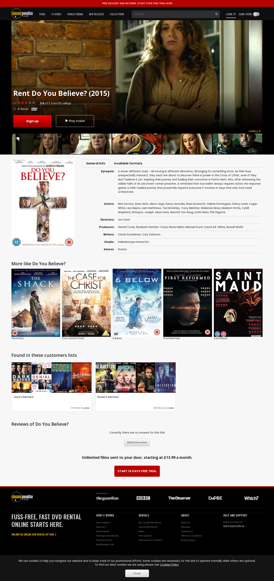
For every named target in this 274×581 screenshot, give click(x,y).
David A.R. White (214, 228)
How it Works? (103, 523)
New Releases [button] (96, 14)
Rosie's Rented (108, 397)
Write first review (137, 443)
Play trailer (75, 121)
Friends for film (104, 540)
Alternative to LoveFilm (150, 540)
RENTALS (144, 515)
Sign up (32, 121)
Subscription (102, 531)
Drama (122, 250)
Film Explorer (145, 536)
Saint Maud (220, 338)
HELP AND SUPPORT (235, 515)
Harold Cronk (126, 228)
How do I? (101, 527)
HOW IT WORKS (105, 515)
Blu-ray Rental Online (150, 523)
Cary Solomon (151, 235)
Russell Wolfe (234, 228)
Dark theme (245, 14)
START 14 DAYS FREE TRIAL (137, 471)
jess (87, 408)
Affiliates (185, 527)
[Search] (172, 14)
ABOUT (185, 515)
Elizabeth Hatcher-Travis (152, 228)
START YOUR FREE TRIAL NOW (137, 3)
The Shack (17, 338)
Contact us (187, 531)
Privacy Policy (188, 540)
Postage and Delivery (107, 536)
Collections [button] (117, 14)
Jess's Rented (23, 397)
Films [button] (42, 14)
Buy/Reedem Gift (105, 544)
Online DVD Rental (148, 527)
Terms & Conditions (191, 536)
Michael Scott (194, 228)
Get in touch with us (233, 526)
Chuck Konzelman (129, 235)
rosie (170, 408)
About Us (185, 523)
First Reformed (171, 338)
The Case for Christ (73, 338)
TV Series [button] (56, 14)
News (141, 531)
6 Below (117, 338)
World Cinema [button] (75, 14)
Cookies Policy (169, 565)
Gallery (255, 131)
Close (137, 573)
